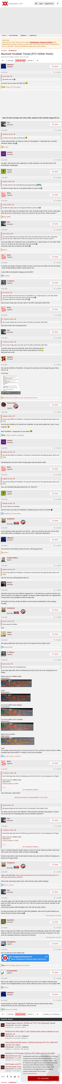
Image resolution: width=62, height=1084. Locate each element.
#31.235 (59, 200)
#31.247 (59, 545)
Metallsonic (24, 1038)
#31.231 (59, 72)
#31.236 (59, 229)
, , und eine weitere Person (20, 398)
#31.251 (59, 640)
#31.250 (59, 617)
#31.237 (59, 262)
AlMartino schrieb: (7, 134)
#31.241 (59, 364)
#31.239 (59, 315)
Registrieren (33, 35)
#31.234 (59, 177)
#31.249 (59, 590)
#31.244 (59, 474)
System (56, 66)
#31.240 (59, 338)
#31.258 (59, 949)
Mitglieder (23, 35)
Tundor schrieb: (7, 204)
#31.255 (59, 872)
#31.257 (59, 927)
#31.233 (59, 160)
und (13, 87)
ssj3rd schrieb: (6, 805)
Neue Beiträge (13, 35)
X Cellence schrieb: (8, 319)
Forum (4, 35)
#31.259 (59, 978)
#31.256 (59, 898)
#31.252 (59, 660)
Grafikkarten (25, 1025)
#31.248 (59, 565)
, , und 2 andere (17, 965)
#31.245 (59, 499)
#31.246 (59, 528)
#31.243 (59, 448)
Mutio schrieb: (6, 233)
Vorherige (9, 60)
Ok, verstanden (43, 1078)
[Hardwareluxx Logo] (12, 3)
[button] (7, 35)
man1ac (23, 1027)
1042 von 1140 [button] (20, 60)
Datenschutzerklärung (30, 1073)
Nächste (31, 60)
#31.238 (59, 288)
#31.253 (59, 769)
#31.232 (59, 130)
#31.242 (59, 412)
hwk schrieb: (6, 76)
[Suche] (36, 4)
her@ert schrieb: (7, 181)
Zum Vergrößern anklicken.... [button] (31, 789)
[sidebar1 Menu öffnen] (57, 3)
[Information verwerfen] (59, 40)
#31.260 (59, 1000)
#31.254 (59, 826)
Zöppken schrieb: (7, 416)
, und (14, 435)
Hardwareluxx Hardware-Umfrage (41, 42)
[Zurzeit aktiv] (5, 174)
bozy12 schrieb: (7, 621)
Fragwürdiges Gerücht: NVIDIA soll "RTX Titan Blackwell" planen (30, 1023)
